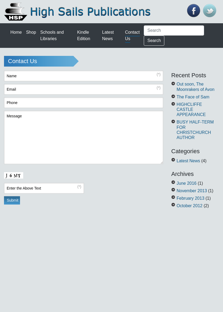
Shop (31, 32)
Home (16, 32)
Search (154, 40)
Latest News (188, 161)
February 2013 (190, 198)
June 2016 (187, 183)
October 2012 (189, 205)
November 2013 (192, 190)
